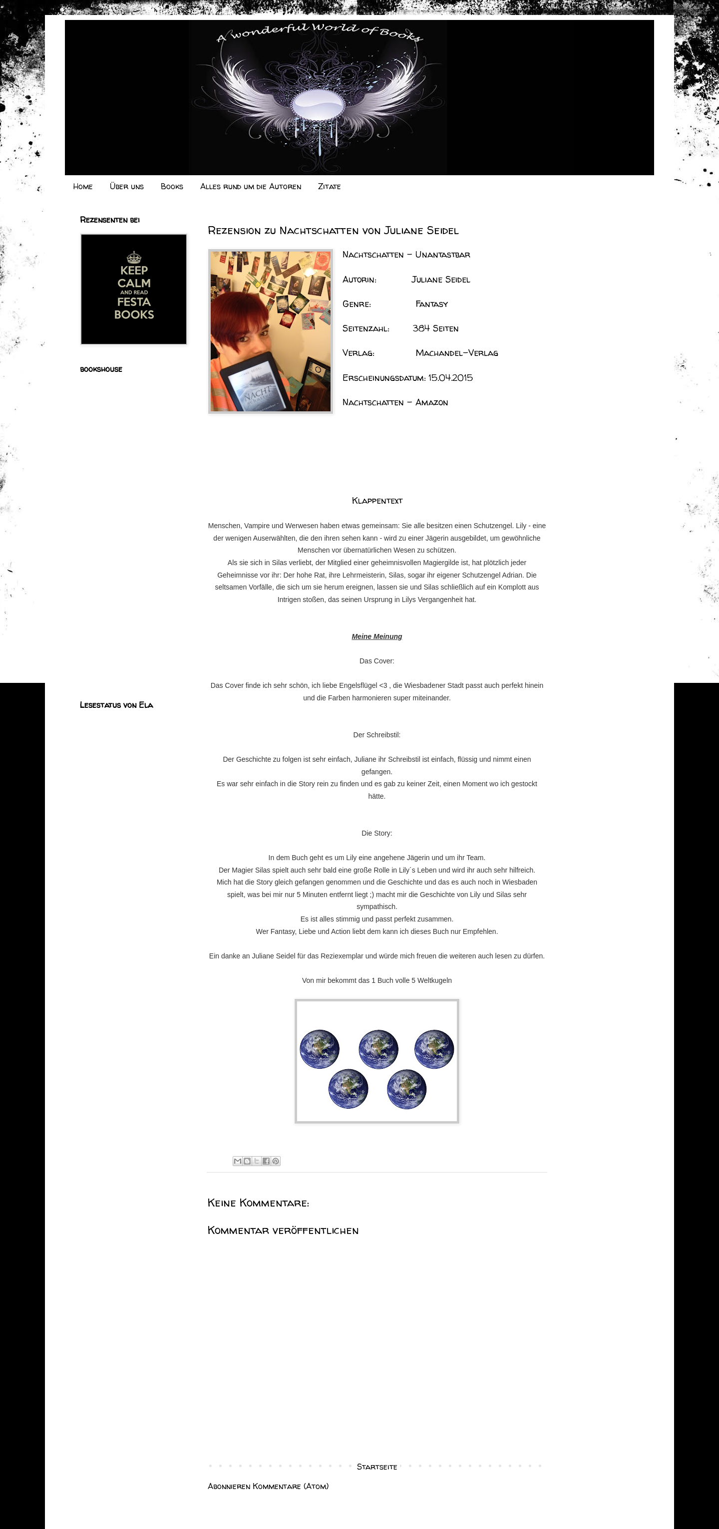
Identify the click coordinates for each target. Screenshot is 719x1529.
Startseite (377, 1466)
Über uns (127, 186)
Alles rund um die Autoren (250, 186)
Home (83, 186)
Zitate (329, 186)
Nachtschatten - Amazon (395, 402)
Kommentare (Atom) (291, 1486)
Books (172, 186)
